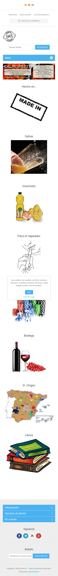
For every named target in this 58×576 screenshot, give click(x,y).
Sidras (29, 136)
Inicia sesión (25, 15)
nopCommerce (33, 572)
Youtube (32, 535)
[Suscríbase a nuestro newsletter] (21, 556)
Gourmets (29, 186)
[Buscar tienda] (21, 47)
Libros (29, 435)
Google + (38, 535)
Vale (29, 292)
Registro (13, 15)
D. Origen (29, 385)
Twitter (25, 535)
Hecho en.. (29, 86)
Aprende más (29, 297)
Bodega (29, 335)
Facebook (19, 535)
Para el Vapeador (29, 236)
